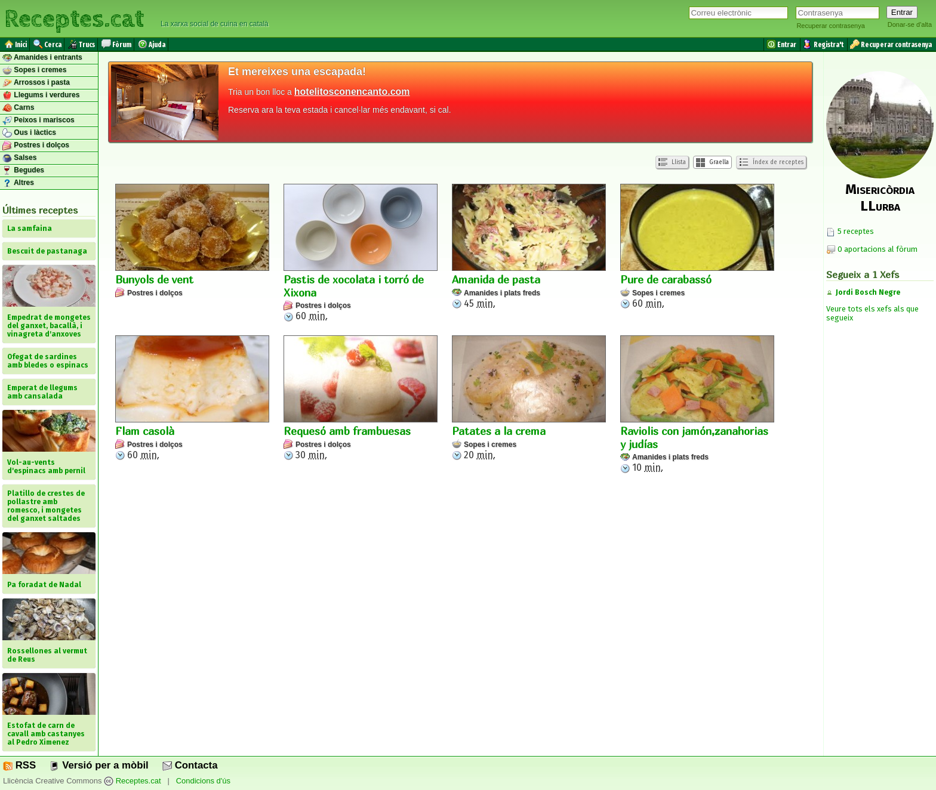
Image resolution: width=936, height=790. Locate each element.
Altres (18, 183)
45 (529, 246)
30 (361, 398)
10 (697, 404)
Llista (672, 162)
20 (529, 398)
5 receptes (850, 231)
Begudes (23, 170)
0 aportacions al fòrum (877, 249)
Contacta (189, 765)
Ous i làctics (29, 133)
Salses (19, 158)
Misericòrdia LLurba (880, 197)
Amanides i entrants (42, 58)
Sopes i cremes (34, 70)
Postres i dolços (35, 145)
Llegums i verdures (40, 95)
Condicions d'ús (203, 780)
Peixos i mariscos (38, 120)
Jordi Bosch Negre (868, 292)
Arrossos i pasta (36, 83)
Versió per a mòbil (99, 765)
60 (361, 253)
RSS (19, 765)
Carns (18, 108)
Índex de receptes (771, 162)
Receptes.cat (74, 18)
